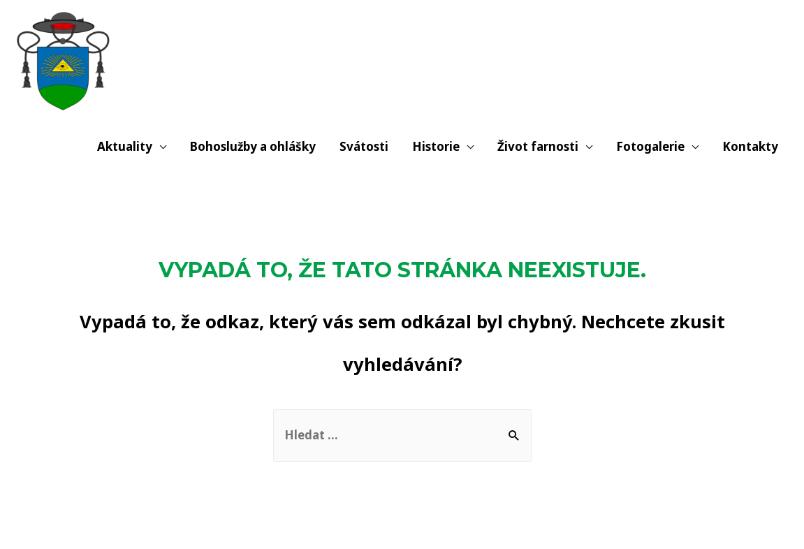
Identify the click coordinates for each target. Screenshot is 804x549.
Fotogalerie (650, 146)
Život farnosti (537, 146)
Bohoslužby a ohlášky (253, 146)
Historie (436, 146)
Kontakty (750, 146)
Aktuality (124, 146)
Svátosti (363, 146)
